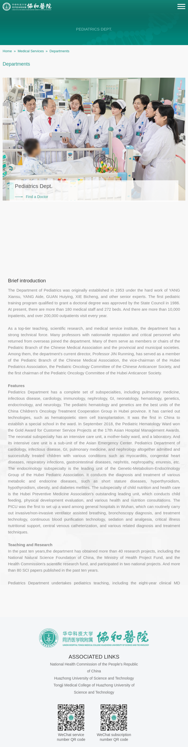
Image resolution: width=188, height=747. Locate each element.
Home (7, 51)
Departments (59, 51)
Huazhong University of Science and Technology (94, 736)
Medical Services (31, 51)
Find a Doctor (37, 204)
